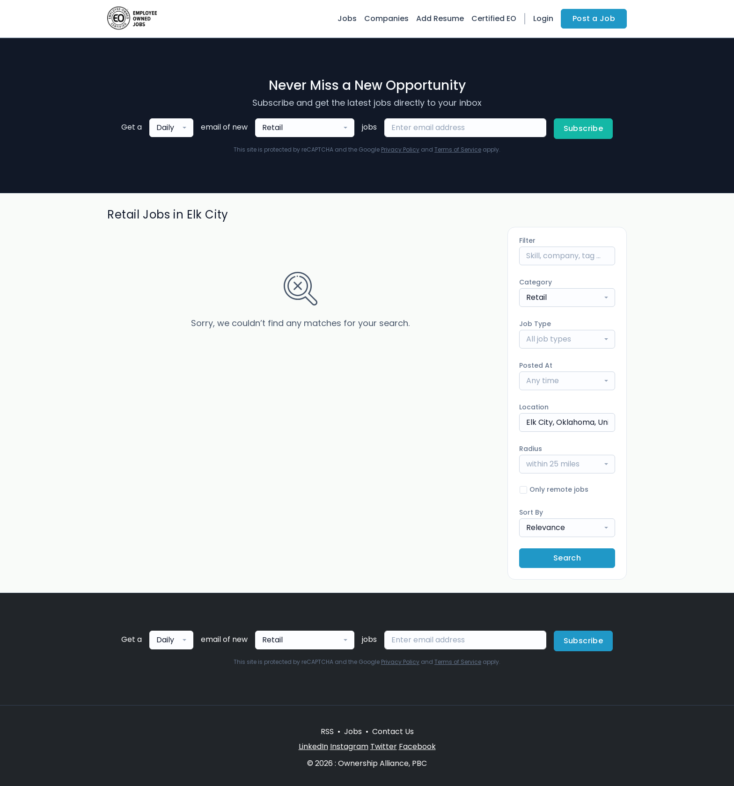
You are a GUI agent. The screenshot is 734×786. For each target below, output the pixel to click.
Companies (386, 18)
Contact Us (393, 731)
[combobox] (171, 127)
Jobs (347, 18)
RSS (327, 731)
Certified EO (493, 18)
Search (567, 558)
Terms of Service (457, 149)
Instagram (349, 746)
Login (543, 18)
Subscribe (583, 128)
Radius (530, 448)
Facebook (417, 746)
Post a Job (594, 18)
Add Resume (440, 18)
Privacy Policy (400, 149)
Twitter (383, 746)
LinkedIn (313, 746)
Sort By (531, 512)
